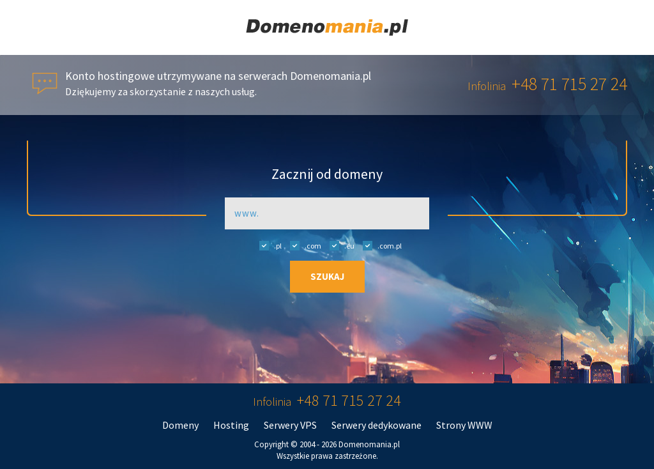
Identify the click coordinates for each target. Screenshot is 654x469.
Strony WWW (464, 425)
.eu (338, 245)
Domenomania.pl (369, 444)
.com (302, 245)
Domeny (180, 425)
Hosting (231, 425)
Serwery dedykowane (376, 425)
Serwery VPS (290, 425)
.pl (267, 245)
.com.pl (379, 245)
